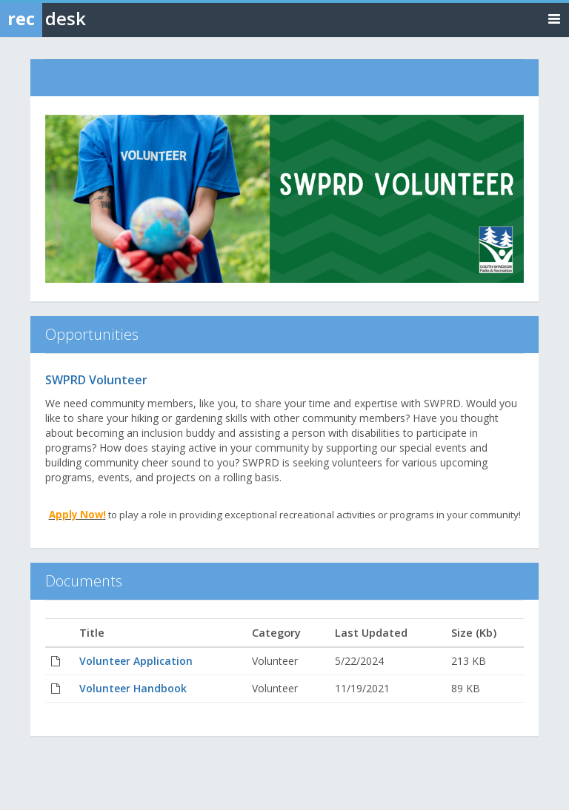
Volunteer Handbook (133, 688)
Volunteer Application (136, 661)
